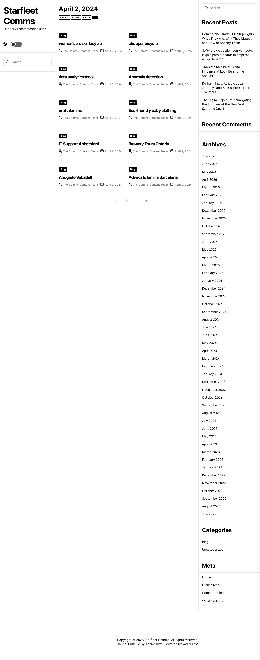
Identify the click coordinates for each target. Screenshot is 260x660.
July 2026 (209, 156)
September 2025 (214, 234)
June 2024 (210, 335)
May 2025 (209, 249)
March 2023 (211, 452)
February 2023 (212, 459)
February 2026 (212, 195)
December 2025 (213, 210)
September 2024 (214, 312)
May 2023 (209, 436)
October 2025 (212, 226)
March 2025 (211, 265)
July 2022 (209, 514)
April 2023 (209, 444)
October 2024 (212, 304)
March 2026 (211, 187)
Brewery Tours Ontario (149, 143)
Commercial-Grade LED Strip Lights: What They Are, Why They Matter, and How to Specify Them (228, 38)
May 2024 (209, 343)
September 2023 (214, 405)
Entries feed (211, 585)
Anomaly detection (146, 76)
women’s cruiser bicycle (80, 43)
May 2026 (209, 171)
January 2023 (212, 467)
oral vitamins (70, 110)
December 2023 (213, 382)
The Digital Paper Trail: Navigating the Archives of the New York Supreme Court (227, 104)
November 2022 (214, 483)
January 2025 (212, 280)
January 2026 (212, 203)
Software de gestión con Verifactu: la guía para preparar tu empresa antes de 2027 (227, 55)
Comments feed (213, 593)
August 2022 (211, 506)
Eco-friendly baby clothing (152, 110)
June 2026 (209, 164)
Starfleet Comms (20, 16)
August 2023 (211, 413)
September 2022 (214, 498)
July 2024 (209, 327)
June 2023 (209, 428)
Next (148, 201)
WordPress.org (213, 600)
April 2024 (209, 351)
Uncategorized (213, 549)
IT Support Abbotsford (79, 143)
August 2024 (211, 319)
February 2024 (213, 366)
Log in (206, 577)
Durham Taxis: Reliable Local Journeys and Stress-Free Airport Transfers (226, 88)
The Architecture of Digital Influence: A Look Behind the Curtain (223, 71)
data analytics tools (76, 76)
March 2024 (211, 358)
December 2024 (214, 288)
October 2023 (212, 397)
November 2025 (214, 218)
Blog (63, 35)
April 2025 (209, 257)
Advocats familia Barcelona (153, 177)
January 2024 (212, 374)
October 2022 (212, 491)
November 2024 (214, 296)
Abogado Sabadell (75, 177)
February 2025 (212, 273)
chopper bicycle (143, 43)
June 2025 (209, 242)
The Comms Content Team (80, 51)
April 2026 (209, 179)
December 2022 (213, 475)
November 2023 (214, 389)
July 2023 (209, 420)
